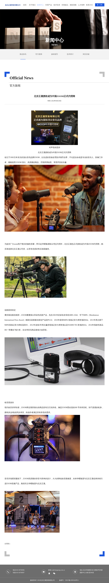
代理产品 (48, 5)
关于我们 (32, 5)
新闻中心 (40, 5)
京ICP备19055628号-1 (72, 580)
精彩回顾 (73, 5)
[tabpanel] (54, 29)
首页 (25, 5)
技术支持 (57, 5)
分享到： (8, 544)
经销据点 (65, 5)
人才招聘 (81, 5)
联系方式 (89, 5)
